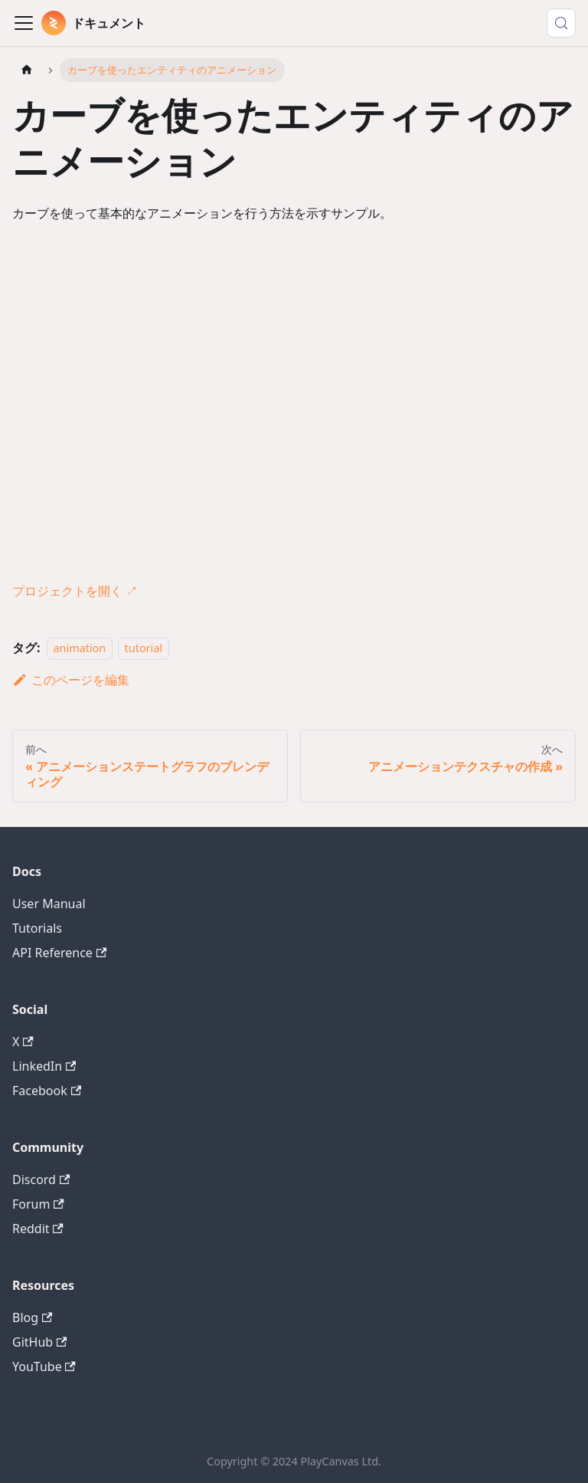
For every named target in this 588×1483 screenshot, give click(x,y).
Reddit (38, 1228)
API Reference (59, 952)
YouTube (44, 1366)
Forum (38, 1204)
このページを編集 (70, 679)
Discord (41, 1179)
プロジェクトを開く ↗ (75, 590)
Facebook (46, 1090)
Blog (32, 1317)
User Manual (49, 903)
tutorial (143, 648)
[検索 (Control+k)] (561, 23)
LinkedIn (44, 1066)
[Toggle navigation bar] (23, 22)
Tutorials (37, 928)
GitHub (39, 1342)
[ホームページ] (26, 70)
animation (80, 648)
